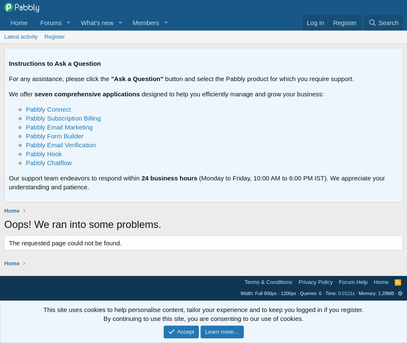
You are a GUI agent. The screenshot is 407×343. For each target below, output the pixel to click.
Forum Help (353, 282)
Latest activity (21, 37)
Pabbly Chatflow (49, 162)
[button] (69, 23)
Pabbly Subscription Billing (63, 118)
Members (146, 22)
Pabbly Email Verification (61, 145)
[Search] (383, 23)
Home (19, 22)
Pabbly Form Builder (55, 136)
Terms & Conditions (269, 282)
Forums (51, 22)
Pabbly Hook (44, 153)
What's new (97, 22)
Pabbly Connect (48, 109)
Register (55, 37)
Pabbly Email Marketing (59, 127)
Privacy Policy (315, 282)
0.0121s (346, 293)
